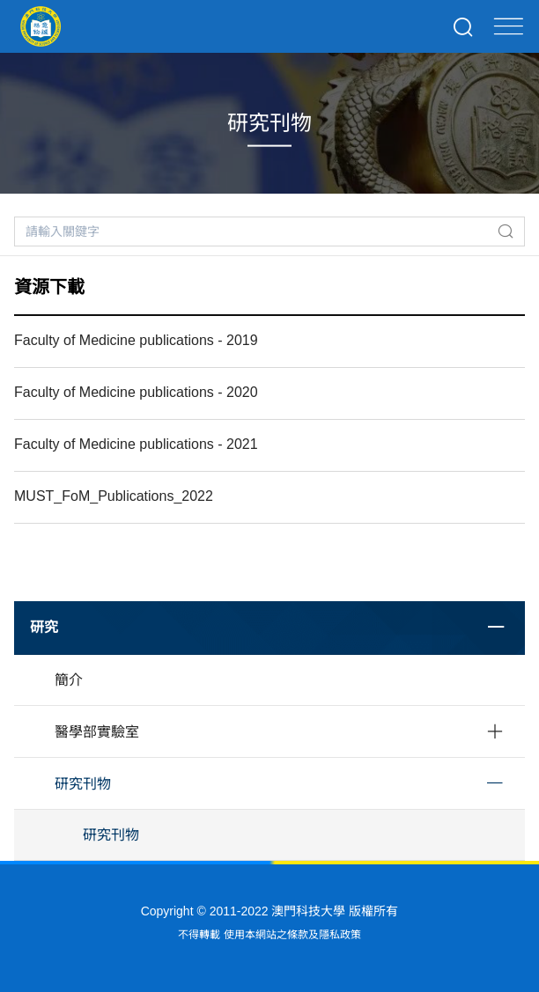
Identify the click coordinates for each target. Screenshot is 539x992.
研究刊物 (83, 783)
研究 (44, 627)
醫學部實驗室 (97, 731)
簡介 (69, 679)
